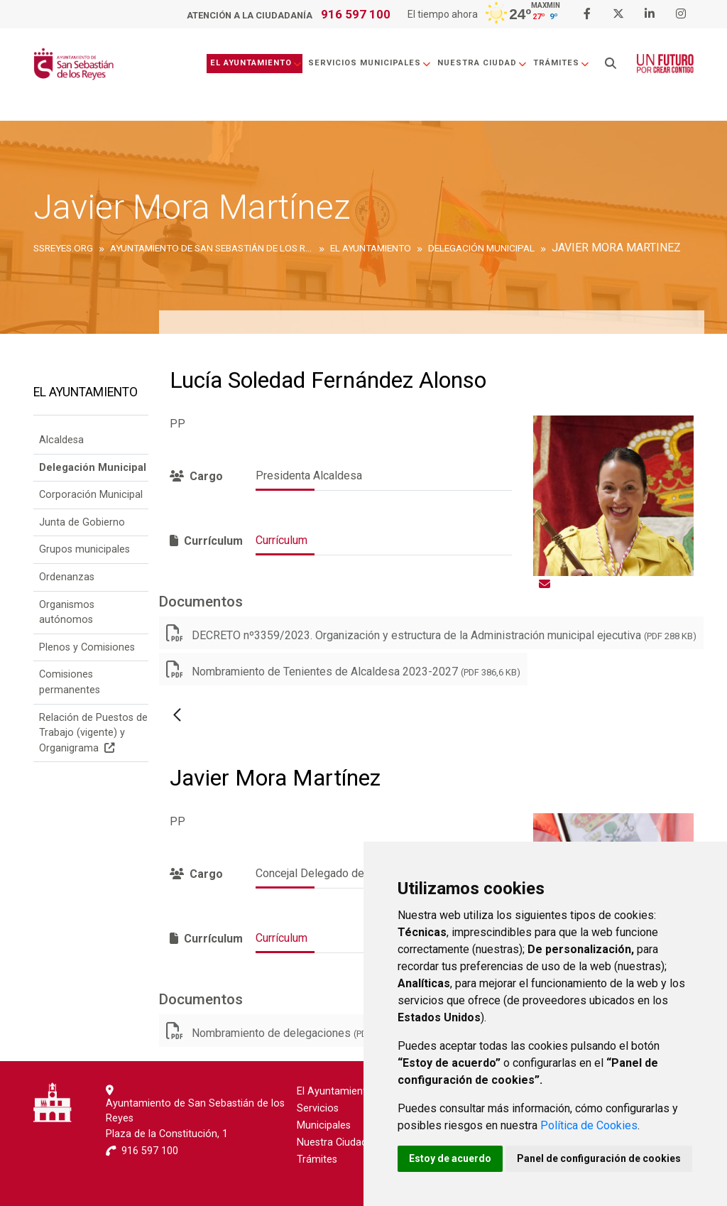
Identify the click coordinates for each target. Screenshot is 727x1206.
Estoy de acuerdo (450, 1158)
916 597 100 (355, 14)
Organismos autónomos (66, 612)
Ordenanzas (66, 577)
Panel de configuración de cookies (599, 1158)
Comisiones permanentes (69, 682)
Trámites (560, 62)
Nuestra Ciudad (481, 62)
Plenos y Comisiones (87, 647)
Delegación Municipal (92, 468)
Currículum (281, 540)
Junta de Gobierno (82, 522)
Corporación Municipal (91, 495)
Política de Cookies (589, 1125)
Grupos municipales (84, 549)
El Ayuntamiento (255, 62)
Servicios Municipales (368, 62)
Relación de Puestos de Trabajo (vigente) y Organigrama (93, 733)
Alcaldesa (61, 440)
